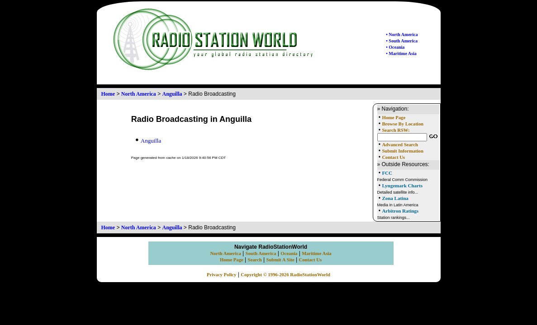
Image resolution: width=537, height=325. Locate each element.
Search (255, 259)
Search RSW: (395, 130)
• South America (402, 40)
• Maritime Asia (401, 53)
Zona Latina (395, 198)
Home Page (393, 117)
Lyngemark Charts (402, 185)
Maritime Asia (316, 253)
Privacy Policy (221, 274)
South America (261, 253)
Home (108, 94)
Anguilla (172, 94)
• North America (402, 34)
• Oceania (395, 47)
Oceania (288, 253)
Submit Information (402, 151)
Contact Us (393, 157)
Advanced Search (400, 144)
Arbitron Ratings (400, 211)
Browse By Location (402, 123)
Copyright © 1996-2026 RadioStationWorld (285, 274)
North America (138, 94)
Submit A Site (280, 259)
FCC (387, 173)
